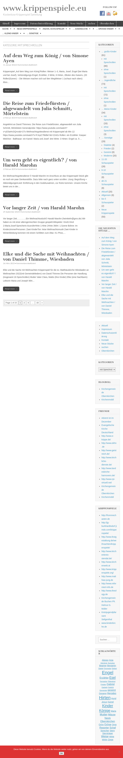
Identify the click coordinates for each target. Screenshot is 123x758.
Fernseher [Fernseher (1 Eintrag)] (103, 681)
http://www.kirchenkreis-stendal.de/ (108, 555)
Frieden (107, 148)
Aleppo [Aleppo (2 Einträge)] (105, 660)
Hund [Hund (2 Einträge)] (113, 698)
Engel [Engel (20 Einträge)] (107, 672)
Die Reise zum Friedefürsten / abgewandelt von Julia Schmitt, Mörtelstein (37, 108)
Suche (5, 29)
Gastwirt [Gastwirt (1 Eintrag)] (105, 687)
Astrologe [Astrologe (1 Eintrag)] (104, 663)
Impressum (19, 23)
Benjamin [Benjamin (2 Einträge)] (111, 665)
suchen (91, 23)
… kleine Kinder (10, 33)
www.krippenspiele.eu (44, 8)
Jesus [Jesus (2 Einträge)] (104, 702)
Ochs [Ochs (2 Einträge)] (101, 724)
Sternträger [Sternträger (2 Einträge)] (107, 733)
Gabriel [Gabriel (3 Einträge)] (111, 684)
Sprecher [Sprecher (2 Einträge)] (105, 730)
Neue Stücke (76, 23)
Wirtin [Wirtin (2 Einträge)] (104, 739)
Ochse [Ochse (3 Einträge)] (107, 724)
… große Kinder (104, 29)
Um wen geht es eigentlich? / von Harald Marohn (40, 162)
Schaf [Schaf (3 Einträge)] (113, 727)
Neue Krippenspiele (27, 29)
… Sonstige (32, 33)
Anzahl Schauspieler (53, 29)
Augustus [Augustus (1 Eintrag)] (111, 663)
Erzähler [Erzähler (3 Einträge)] (104, 677)
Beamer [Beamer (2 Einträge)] (103, 665)
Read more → (11, 90)
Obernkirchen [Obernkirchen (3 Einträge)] (107, 721)
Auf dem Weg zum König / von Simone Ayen (45, 58)
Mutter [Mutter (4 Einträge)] (104, 714)
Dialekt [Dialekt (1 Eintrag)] (100, 668)
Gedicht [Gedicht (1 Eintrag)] (111, 687)
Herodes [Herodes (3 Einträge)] (111, 693)
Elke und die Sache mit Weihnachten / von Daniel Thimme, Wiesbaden (46, 256)
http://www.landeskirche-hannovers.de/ (108, 472)
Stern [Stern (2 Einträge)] (112, 730)
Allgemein (106, 195)
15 (37, 303)
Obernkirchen (107, 23)
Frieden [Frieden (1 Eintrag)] (103, 684)
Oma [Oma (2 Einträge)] (114, 724)
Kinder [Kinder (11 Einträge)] (107, 706)
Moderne (108, 155)
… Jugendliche (80, 29)
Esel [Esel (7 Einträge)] (112, 677)
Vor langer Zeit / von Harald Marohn (43, 208)
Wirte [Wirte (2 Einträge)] (111, 736)
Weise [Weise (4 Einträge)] (105, 736)
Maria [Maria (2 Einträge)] (113, 711)
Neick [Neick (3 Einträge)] (108, 718)
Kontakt (62, 23)
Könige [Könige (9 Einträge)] (104, 711)
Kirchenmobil (107, 399)
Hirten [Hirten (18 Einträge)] (105, 697)
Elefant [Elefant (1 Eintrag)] (114, 668)
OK (61, 753)
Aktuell (5, 23)
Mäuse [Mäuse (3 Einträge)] (111, 714)
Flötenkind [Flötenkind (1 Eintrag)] (111, 681)
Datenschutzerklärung (41, 23)
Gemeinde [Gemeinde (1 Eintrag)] (103, 690)
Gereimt (107, 152)
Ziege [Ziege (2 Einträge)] (110, 739)
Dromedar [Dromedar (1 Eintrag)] (107, 668)
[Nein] (119, 751)
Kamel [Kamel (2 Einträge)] (111, 702)
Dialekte (107, 145)
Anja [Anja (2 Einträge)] (111, 660)
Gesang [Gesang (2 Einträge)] (102, 693)
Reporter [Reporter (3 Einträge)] (104, 727)
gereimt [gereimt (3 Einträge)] (112, 690)
